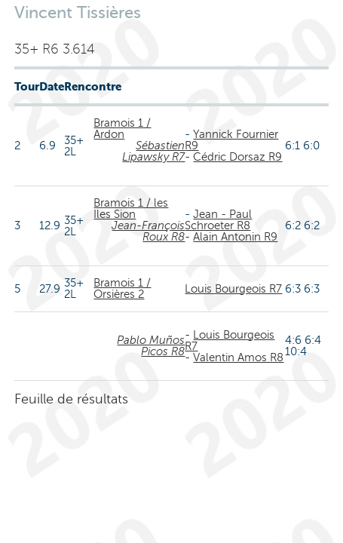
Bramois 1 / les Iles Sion (130, 208)
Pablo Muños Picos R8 (151, 345)
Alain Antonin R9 (235, 237)
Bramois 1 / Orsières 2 (122, 288)
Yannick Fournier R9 (231, 140)
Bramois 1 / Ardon (122, 128)
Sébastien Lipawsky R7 (153, 151)
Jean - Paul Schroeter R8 (218, 220)
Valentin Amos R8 (238, 357)
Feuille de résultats (71, 398)
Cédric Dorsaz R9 (237, 157)
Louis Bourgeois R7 (233, 289)
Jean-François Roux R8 (148, 231)
